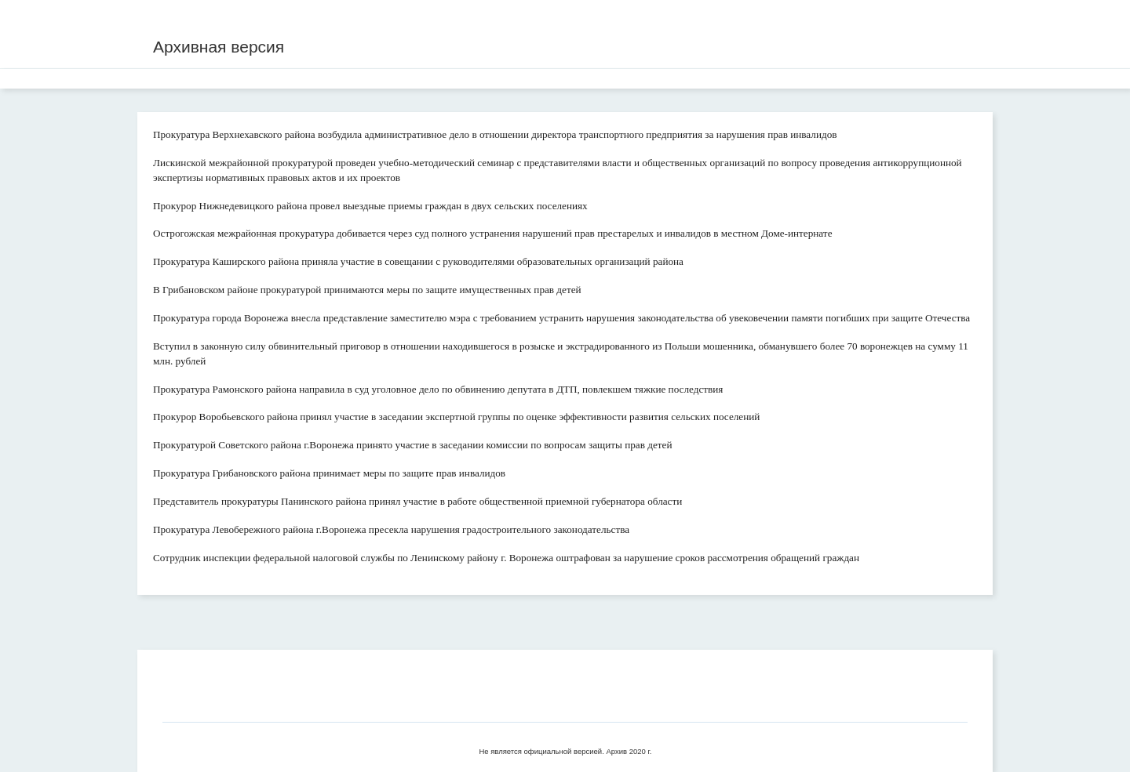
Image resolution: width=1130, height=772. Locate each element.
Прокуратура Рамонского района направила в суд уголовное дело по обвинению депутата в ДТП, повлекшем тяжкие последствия (438, 389)
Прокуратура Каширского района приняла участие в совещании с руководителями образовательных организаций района (418, 261)
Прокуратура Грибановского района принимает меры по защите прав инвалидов (329, 473)
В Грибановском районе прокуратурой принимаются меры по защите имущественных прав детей (367, 289)
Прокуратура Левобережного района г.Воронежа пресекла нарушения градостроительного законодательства (391, 529)
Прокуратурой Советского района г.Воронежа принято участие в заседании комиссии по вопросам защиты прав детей (412, 445)
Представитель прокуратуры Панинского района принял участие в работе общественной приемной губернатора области (417, 501)
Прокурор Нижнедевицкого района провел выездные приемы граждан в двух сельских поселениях (370, 206)
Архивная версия (218, 47)
